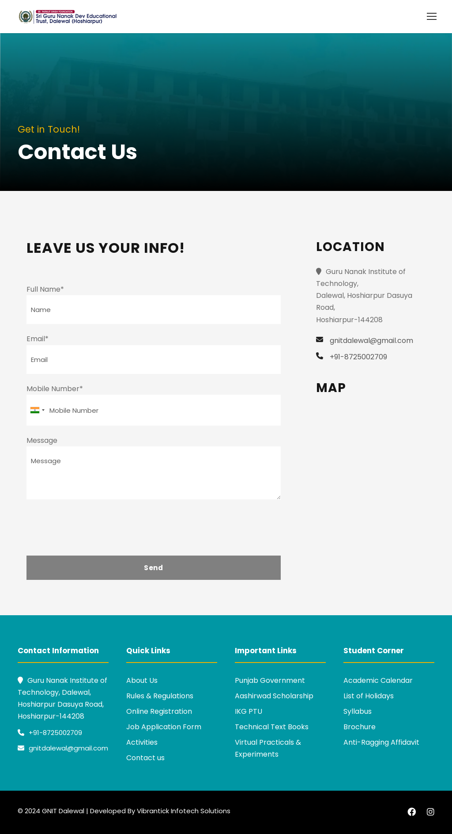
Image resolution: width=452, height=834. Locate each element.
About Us (142, 680)
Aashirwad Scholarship (274, 696)
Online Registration (159, 711)
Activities (142, 742)
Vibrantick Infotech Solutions (183, 810)
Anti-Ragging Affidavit (381, 742)
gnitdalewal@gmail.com (63, 748)
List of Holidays (368, 696)
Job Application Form (163, 727)
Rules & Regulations (159, 696)
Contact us (145, 758)
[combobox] (37, 410)
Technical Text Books (272, 727)
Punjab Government (270, 680)
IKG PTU (248, 711)
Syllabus (357, 711)
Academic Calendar (378, 680)
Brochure (359, 727)
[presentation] (93, 529)
